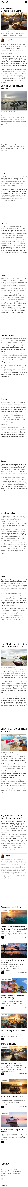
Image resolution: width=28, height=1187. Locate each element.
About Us (4, 1185)
